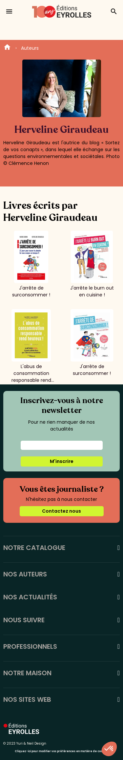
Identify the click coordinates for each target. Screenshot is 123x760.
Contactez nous (61, 511)
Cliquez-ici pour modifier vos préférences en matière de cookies (61, 751)
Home (7, 48)
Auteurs (30, 48)
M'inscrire (61, 461)
